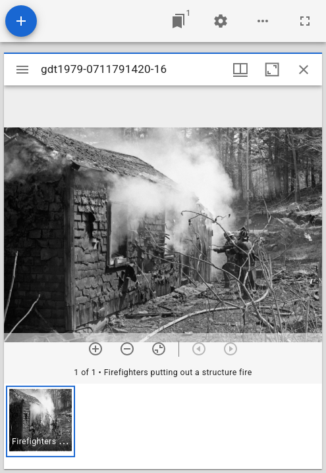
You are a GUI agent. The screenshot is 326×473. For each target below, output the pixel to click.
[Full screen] (305, 21)
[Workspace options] (263, 21)
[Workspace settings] (220, 21)
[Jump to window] (178, 21)
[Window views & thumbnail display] (240, 69)
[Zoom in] (95, 349)
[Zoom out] (127, 349)
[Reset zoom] (159, 349)
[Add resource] (21, 21)
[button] (40, 421)
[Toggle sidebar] (22, 69)
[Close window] (303, 69)
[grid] (163, 426)
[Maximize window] (272, 69)
